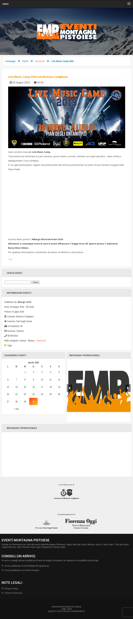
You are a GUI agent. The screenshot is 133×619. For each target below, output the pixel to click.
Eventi (25, 61)
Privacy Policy (11, 588)
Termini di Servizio (13, 593)
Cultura (22, 340)
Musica (31, 340)
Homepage (10, 61)
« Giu (16, 409)
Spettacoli (40, 61)
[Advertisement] (67, 454)
